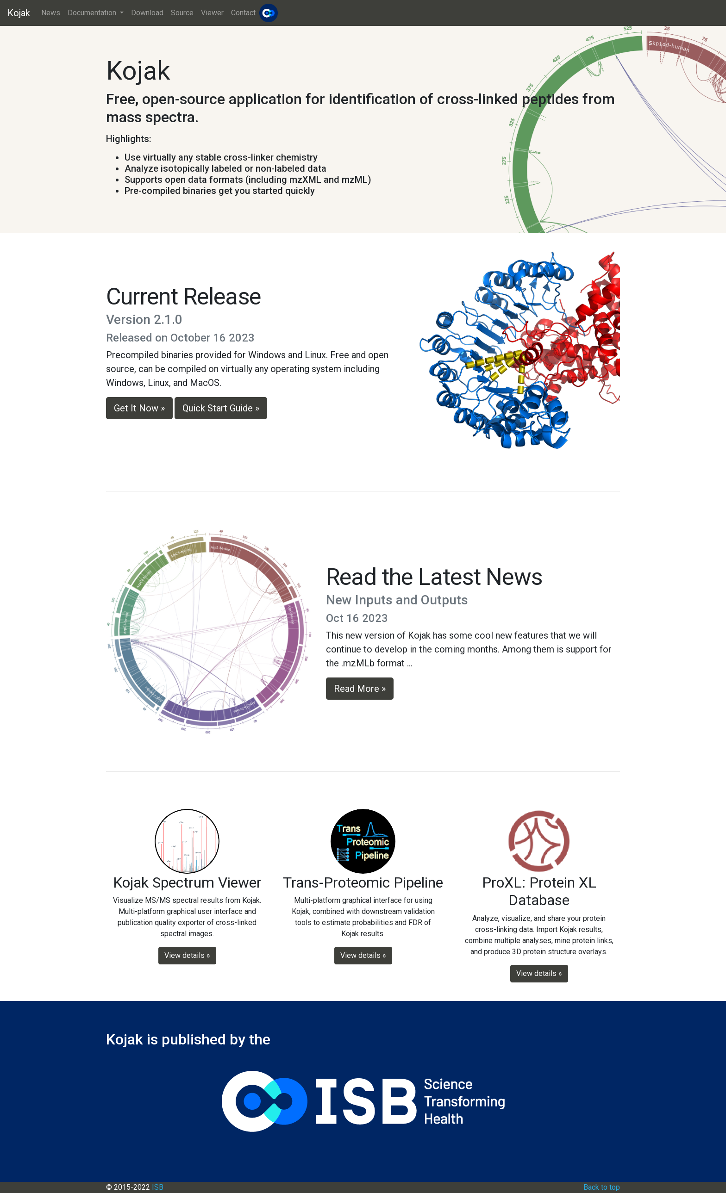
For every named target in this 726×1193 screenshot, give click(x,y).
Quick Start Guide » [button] (220, 408)
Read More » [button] (360, 688)
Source (182, 12)
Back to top (601, 1187)
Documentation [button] (93, 12)
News (50, 12)
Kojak (18, 13)
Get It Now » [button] (139, 408)
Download (147, 12)
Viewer (212, 12)
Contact (243, 12)
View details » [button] (187, 955)
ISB (157, 1187)
